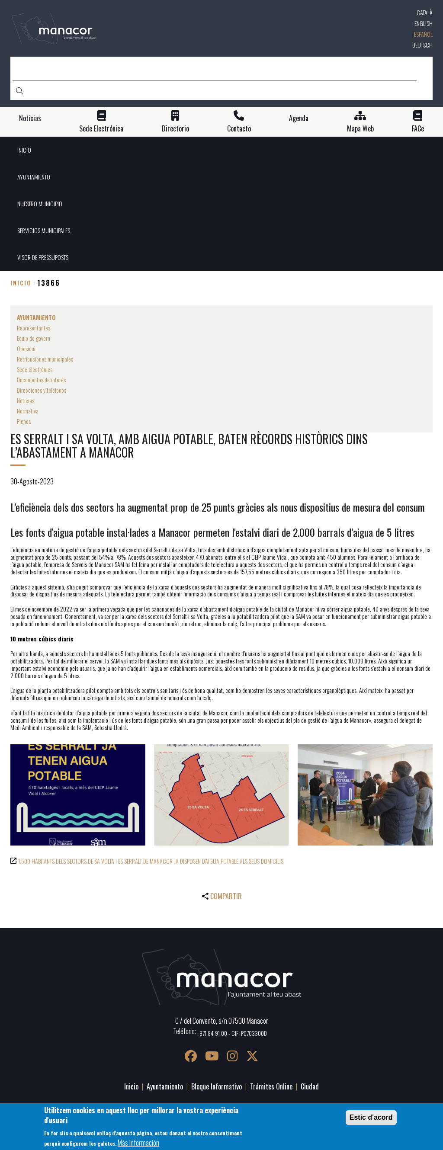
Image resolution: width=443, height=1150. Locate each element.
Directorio (175, 128)
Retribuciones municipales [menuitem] (45, 358)
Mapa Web (360, 128)
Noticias (30, 118)
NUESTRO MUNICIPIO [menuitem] (39, 203)
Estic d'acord (371, 1120)
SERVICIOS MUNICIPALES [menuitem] (43, 230)
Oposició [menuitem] (26, 348)
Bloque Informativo (216, 1086)
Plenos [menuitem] (24, 421)
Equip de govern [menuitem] (33, 338)
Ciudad (310, 1086)
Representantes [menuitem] (33, 327)
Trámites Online (271, 1086)
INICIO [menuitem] (24, 149)
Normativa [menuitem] (28, 410)
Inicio (21, 282)
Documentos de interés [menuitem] (41, 379)
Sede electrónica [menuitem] (35, 369)
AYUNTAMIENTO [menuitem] (33, 176)
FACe (418, 128)
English (423, 23)
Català (425, 12)
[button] (77, 795)
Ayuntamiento (165, 1086)
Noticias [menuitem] (25, 400)
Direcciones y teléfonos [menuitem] (41, 389)
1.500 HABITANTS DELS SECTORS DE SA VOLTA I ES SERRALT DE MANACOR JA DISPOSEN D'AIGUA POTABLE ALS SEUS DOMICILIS (150, 860)
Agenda (298, 118)
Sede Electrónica (101, 128)
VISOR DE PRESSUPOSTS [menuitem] (42, 257)
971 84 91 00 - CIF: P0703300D (233, 1033)
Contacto (239, 128)
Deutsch (422, 44)
